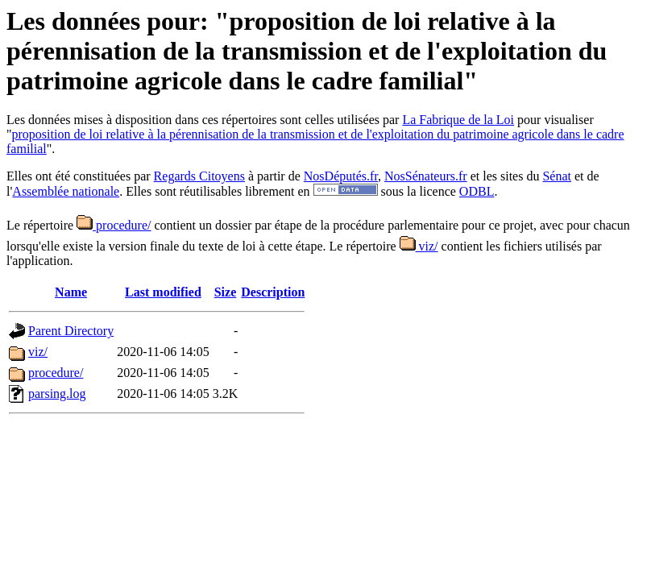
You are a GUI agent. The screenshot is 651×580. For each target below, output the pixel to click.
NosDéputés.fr (341, 176)
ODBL (477, 191)
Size (225, 292)
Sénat (556, 176)
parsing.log (57, 393)
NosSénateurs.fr (425, 176)
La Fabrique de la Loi (458, 119)
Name (71, 292)
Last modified (163, 292)
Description (273, 292)
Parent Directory (71, 331)
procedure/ (114, 225)
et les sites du (505, 176)
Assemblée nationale (65, 191)
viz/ (419, 246)
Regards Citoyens (199, 176)
